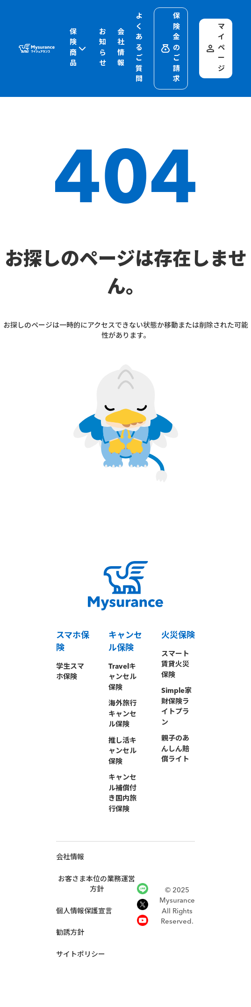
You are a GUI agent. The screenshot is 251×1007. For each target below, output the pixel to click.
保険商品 (79, 48)
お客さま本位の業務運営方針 (96, 885)
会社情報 (120, 48)
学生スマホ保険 (70, 672)
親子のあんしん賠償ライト (175, 749)
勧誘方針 (70, 933)
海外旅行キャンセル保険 (122, 714)
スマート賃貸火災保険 (175, 665)
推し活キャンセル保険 (122, 752)
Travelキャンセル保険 (122, 678)
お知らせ (102, 48)
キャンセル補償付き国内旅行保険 (122, 793)
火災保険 (178, 635)
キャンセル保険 (125, 641)
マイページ (215, 48)
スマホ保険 (72, 641)
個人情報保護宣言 (84, 911)
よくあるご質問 (139, 48)
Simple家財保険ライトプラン (176, 707)
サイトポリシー (80, 955)
